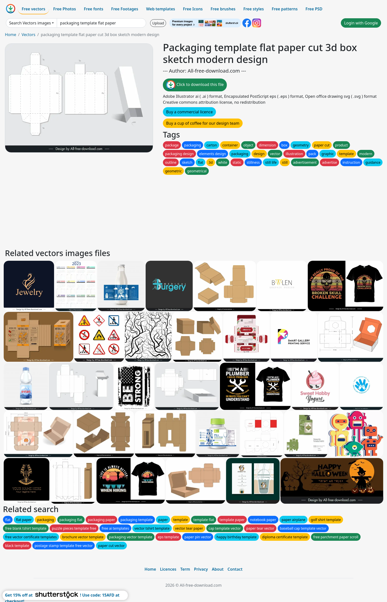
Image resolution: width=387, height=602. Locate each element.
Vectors (28, 34)
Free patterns (285, 9)
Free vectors (33, 9)
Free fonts (93, 9)
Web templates (160, 9)
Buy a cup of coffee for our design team (202, 123)
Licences (168, 569)
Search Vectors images (30, 23)
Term (185, 569)
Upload (158, 23)
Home (10, 34)
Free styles (253, 9)
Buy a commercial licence (189, 112)
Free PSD (314, 9)
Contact (235, 569)
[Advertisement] (152, 210)
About (217, 569)
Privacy (201, 569)
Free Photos (64, 9)
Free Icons (193, 9)
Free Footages (124, 9)
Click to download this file (195, 85)
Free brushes (223, 9)
